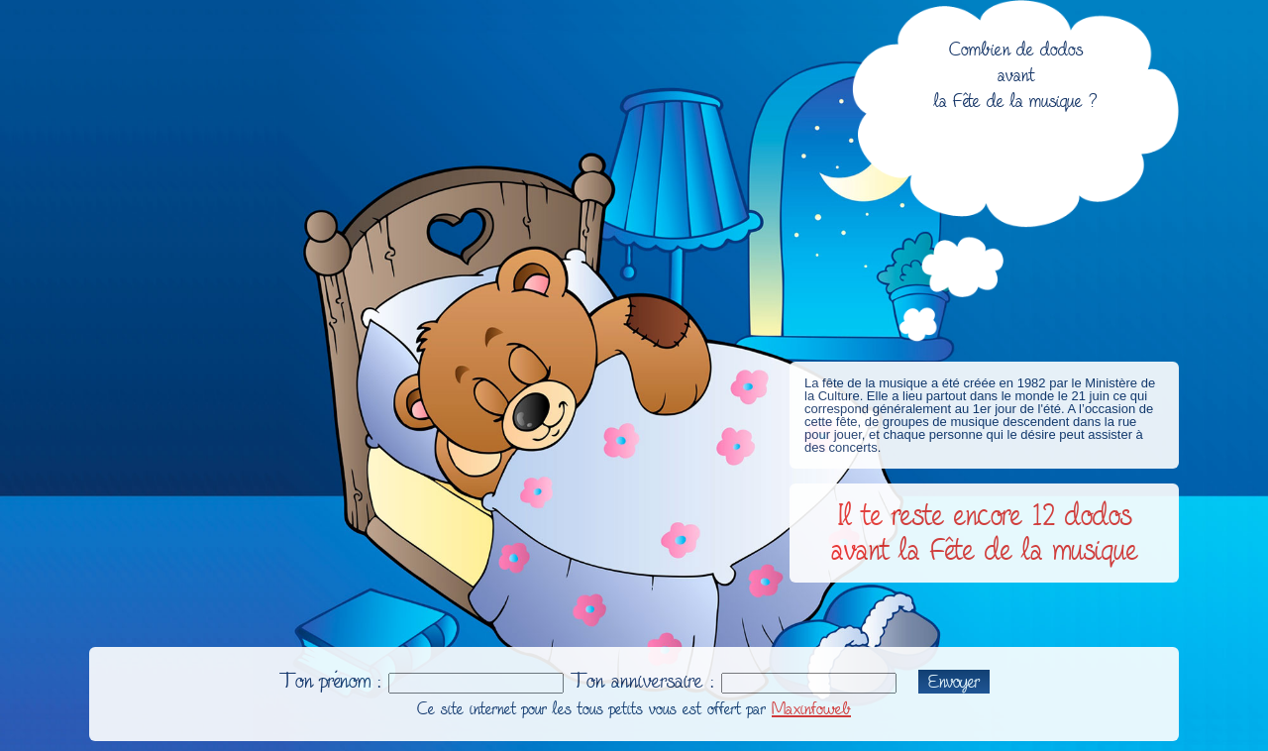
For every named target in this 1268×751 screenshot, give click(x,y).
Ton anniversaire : (642, 681)
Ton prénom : (330, 681)
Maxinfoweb (811, 708)
